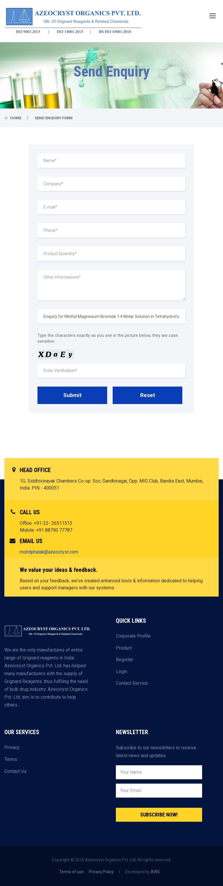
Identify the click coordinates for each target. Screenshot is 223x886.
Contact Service (132, 683)
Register (124, 659)
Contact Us (15, 771)
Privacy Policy (101, 871)
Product (124, 648)
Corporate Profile (133, 636)
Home (16, 118)
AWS (155, 871)
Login (121, 671)
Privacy (11, 747)
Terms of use (71, 871)
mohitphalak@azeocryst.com (49, 552)
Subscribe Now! (159, 815)
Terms (10, 759)
